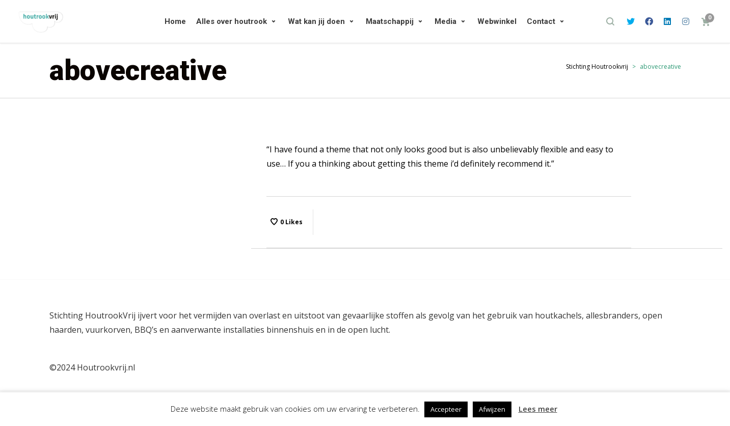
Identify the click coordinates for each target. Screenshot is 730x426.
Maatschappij (390, 21)
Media (445, 21)
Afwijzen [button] (492, 409)
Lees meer (538, 409)
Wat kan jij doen (316, 21)
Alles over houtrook (231, 21)
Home (175, 21)
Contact (541, 21)
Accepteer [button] (446, 409)
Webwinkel (497, 21)
